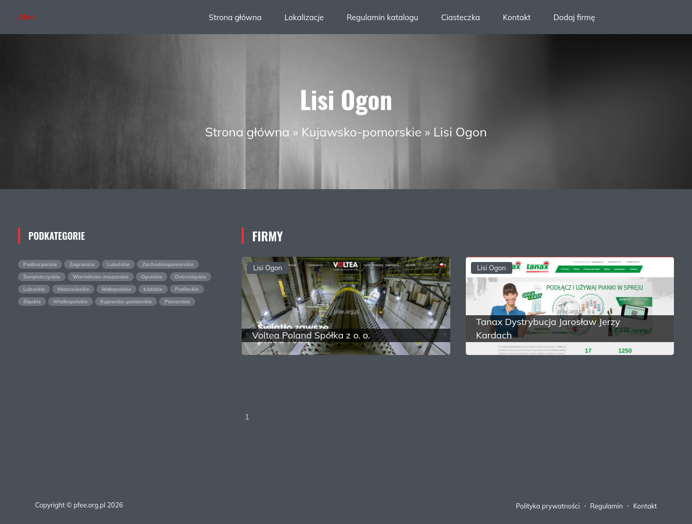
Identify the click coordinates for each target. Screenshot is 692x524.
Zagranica (81, 264)
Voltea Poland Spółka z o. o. (311, 335)
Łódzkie (153, 289)
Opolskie (151, 276)
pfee (26, 16)
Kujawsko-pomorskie (361, 132)
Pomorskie (177, 301)
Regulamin (606, 506)
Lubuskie (34, 289)
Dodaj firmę (574, 17)
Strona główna (235, 17)
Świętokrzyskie (41, 276)
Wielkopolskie (70, 301)
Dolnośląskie (191, 276)
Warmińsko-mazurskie (101, 276)
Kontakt (517, 17)
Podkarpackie (40, 264)
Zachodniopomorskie (167, 264)
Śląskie (32, 301)
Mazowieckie (73, 289)
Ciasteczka (460, 17)
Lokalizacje (304, 17)
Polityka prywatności (548, 506)
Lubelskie (118, 264)
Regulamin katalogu (382, 17)
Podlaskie (187, 289)
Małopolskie (116, 289)
